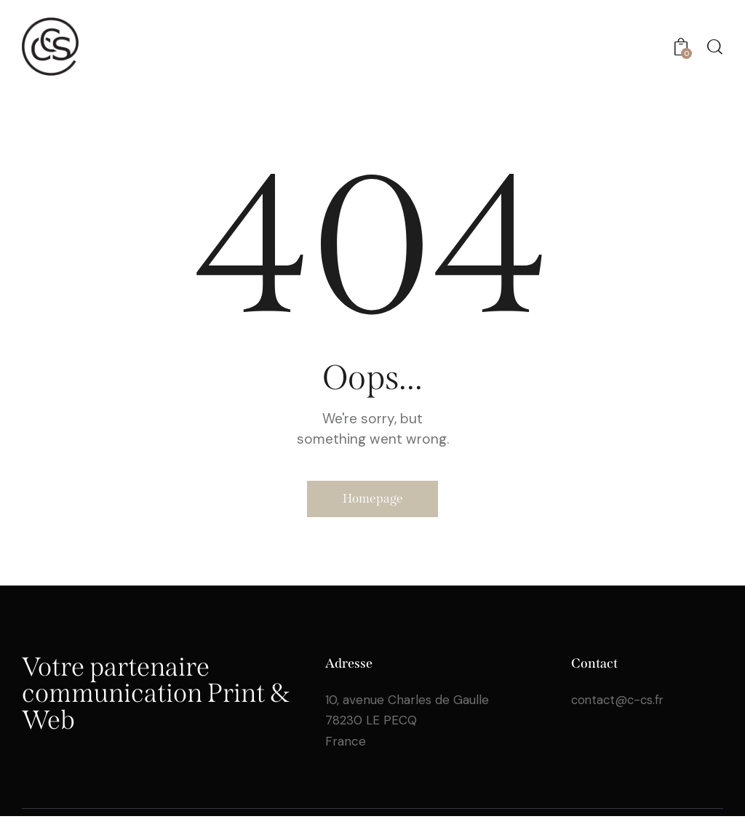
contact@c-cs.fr (619, 703)
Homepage (373, 500)
